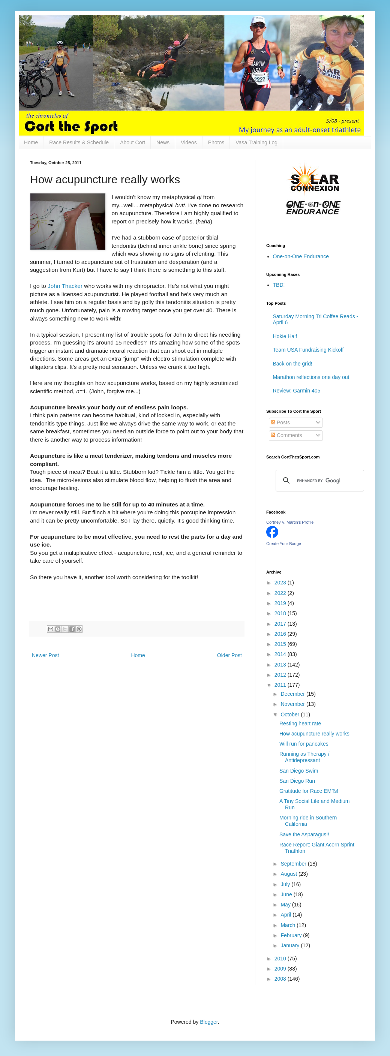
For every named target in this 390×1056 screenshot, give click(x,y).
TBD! (279, 285)
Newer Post (45, 655)
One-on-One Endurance (301, 256)
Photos (216, 142)
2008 (281, 979)
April (286, 915)
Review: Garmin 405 (297, 391)
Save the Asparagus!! (304, 834)
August (289, 874)
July (285, 884)
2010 (281, 959)
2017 (281, 624)
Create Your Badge (283, 543)
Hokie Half (285, 336)
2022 (281, 593)
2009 (281, 969)
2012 (281, 675)
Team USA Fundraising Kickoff (308, 350)
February (291, 935)
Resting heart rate (300, 723)
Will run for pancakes (303, 744)
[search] (318, 480)
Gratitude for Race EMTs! (308, 791)
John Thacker (65, 286)
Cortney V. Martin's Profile (290, 522)
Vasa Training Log (257, 142)
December (293, 694)
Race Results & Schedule (79, 142)
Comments (286, 435)
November (293, 704)
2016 (281, 634)
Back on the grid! (292, 364)
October (290, 714)
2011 (281, 685)
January (290, 945)
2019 (281, 603)
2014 (281, 654)
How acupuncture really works (314, 734)
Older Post (229, 655)
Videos (189, 142)
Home (31, 142)
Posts (280, 422)
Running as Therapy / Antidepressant (304, 757)
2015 (281, 644)
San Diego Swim (298, 771)
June (286, 894)
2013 (281, 665)
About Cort (132, 142)
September (294, 864)
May (286, 905)
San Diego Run (297, 781)
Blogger (209, 1022)
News (163, 142)
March (288, 925)
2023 (281, 583)
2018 (281, 613)
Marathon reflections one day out (311, 377)
